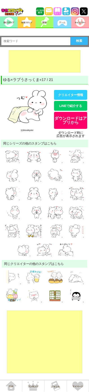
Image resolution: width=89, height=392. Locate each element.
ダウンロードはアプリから (70, 120)
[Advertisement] (44, 61)
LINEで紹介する (70, 106)
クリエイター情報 (70, 95)
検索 (79, 41)
